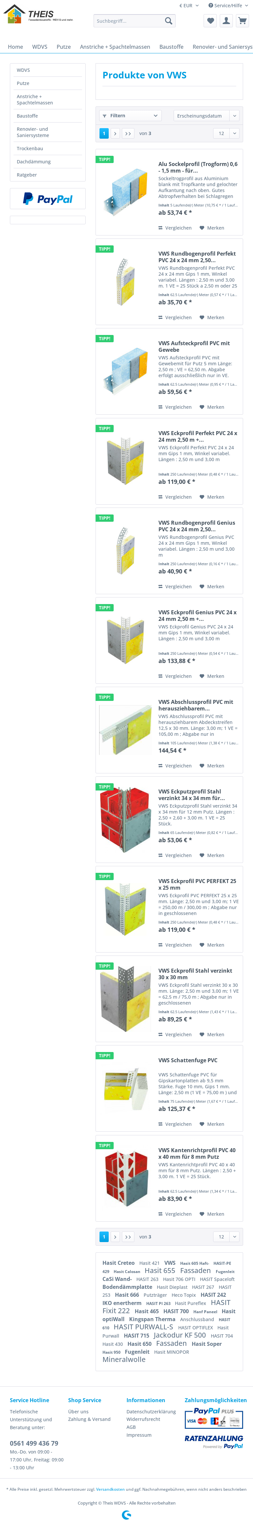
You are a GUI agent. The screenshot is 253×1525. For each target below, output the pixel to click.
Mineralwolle (124, 1359)
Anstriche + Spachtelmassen (35, 99)
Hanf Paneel (205, 1312)
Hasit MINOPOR (171, 1352)
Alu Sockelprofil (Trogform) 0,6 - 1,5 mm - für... (198, 167)
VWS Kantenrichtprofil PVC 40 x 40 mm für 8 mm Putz (197, 1153)
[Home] (15, 47)
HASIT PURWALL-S (144, 1326)
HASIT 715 (137, 1335)
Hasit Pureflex (191, 1303)
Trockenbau (30, 148)
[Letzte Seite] (128, 133)
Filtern (114, 115)
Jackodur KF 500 (181, 1335)
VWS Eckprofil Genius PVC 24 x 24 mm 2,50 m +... (197, 615)
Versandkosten (110, 1489)
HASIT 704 (222, 1336)
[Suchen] (169, 20)
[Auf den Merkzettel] (212, 228)
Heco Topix (184, 1295)
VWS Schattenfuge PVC (187, 1060)
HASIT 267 (203, 1287)
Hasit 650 (140, 1343)
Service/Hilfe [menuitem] (226, 5)
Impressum (139, 1435)
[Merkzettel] (210, 20)
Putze (23, 83)
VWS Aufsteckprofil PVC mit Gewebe (194, 346)
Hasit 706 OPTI (180, 1279)
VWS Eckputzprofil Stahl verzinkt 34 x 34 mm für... (191, 794)
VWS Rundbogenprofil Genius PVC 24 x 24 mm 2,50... (196, 526)
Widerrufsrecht (143, 1419)
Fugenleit (225, 1271)
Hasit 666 (127, 1294)
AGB (131, 1427)
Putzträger (156, 1295)
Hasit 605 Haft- (195, 1263)
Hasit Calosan (127, 1271)
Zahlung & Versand (89, 1419)
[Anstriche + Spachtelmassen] (115, 47)
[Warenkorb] (242, 20)
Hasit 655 (161, 1270)
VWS (170, 1262)
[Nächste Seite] (115, 133)
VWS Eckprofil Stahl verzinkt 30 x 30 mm (195, 974)
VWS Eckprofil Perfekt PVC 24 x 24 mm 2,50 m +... (197, 436)
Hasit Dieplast (173, 1287)
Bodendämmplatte (128, 1286)
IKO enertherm (122, 1303)
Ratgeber (27, 175)
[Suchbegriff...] (135, 20)
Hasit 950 (112, 1352)
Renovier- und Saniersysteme (33, 132)
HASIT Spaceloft (217, 1279)
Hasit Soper (207, 1343)
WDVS (23, 70)
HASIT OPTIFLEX (196, 1327)
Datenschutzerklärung (151, 1411)
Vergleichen (175, 228)
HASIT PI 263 (159, 1303)
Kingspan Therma (153, 1319)
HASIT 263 (148, 1279)
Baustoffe (27, 116)
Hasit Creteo (119, 1262)
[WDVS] (40, 47)
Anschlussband (197, 1319)
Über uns (78, 1411)
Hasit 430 (113, 1344)
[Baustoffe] (171, 47)
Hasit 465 (147, 1311)
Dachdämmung (34, 161)
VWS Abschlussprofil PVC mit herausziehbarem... (195, 705)
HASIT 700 (176, 1311)
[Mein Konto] (226, 20)
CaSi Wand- (117, 1279)
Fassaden (196, 1270)
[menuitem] (135, 24)
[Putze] (63, 47)
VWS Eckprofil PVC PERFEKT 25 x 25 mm (197, 884)
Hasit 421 (150, 1263)
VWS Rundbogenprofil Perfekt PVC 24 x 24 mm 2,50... (197, 256)
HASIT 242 (213, 1294)
